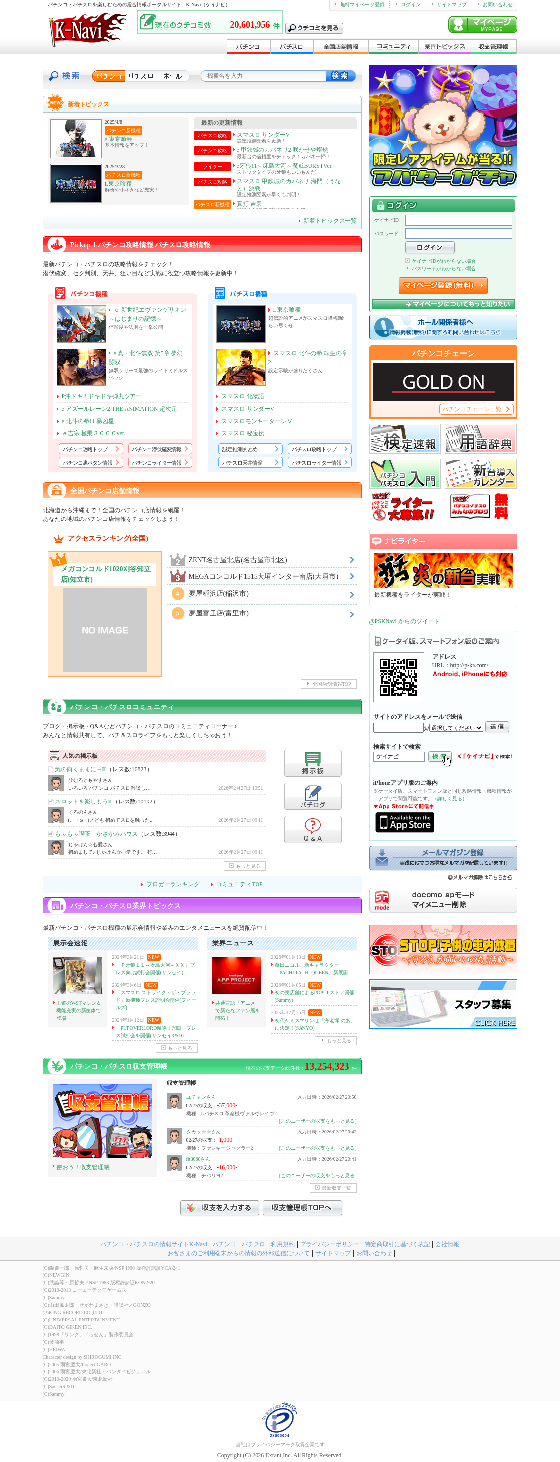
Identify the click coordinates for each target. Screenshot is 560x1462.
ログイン (407, 4)
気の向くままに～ (81, 769)
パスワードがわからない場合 (440, 268)
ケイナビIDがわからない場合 (440, 261)
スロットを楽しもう (84, 801)
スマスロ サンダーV (263, 134)
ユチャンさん (201, 1097)
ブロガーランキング (173, 884)
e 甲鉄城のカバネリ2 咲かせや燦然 (282, 149)
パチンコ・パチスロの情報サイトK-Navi (153, 1244)
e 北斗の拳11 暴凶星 (88, 421)
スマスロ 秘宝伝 (242, 433)
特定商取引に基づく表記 (397, 1244)
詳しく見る (449, 798)
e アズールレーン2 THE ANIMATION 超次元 (119, 408)
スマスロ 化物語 (242, 396)
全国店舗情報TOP (328, 684)
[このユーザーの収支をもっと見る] (318, 1121)
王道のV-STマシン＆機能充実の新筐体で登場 (78, 1010)
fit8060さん (198, 1159)
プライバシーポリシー (329, 1244)
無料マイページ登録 (359, 4)
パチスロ (253, 1244)
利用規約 (283, 1244)
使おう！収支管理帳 (83, 1167)
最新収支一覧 (333, 1188)
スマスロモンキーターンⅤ (257, 421)
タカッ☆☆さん (203, 1131)
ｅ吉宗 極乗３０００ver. (94, 433)
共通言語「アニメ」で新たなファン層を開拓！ (237, 1010)
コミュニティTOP (239, 884)
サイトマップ (449, 4)
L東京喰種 (118, 183)
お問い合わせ (494, 4)
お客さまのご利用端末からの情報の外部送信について (239, 1253)
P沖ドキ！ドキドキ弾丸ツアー (102, 396)
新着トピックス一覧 (330, 220)
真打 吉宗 (249, 203)
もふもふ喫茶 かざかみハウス (96, 833)
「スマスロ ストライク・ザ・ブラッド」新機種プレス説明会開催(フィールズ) (156, 1000)
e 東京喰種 (118, 139)
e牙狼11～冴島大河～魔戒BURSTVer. (285, 165)
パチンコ (224, 1244)
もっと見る (244, 866)
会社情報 (447, 1244)
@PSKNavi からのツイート (404, 621)
